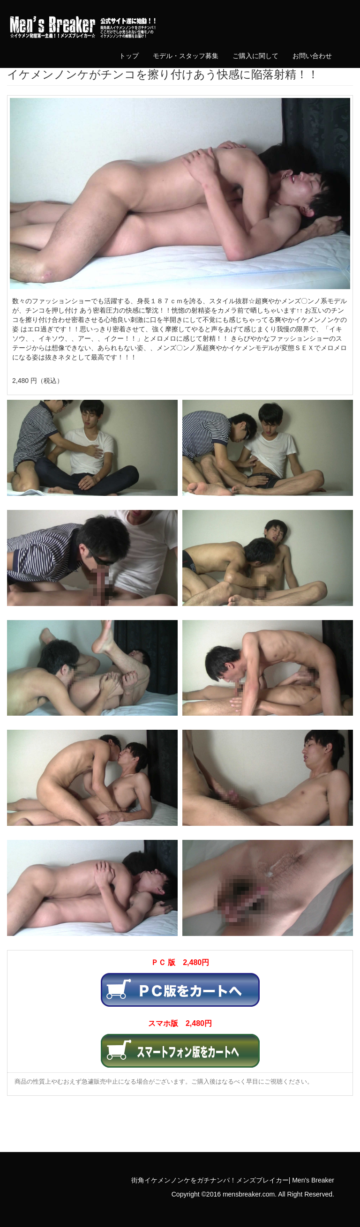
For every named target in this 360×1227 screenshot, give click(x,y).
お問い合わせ (312, 56)
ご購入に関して (255, 56)
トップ (129, 56)
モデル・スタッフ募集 (185, 56)
